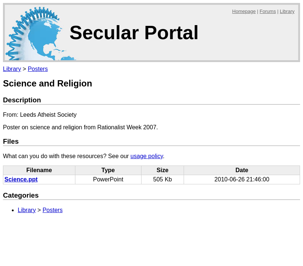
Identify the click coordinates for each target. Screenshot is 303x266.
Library (287, 11)
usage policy (146, 156)
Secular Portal (134, 32)
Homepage (244, 11)
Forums (268, 11)
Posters (38, 69)
